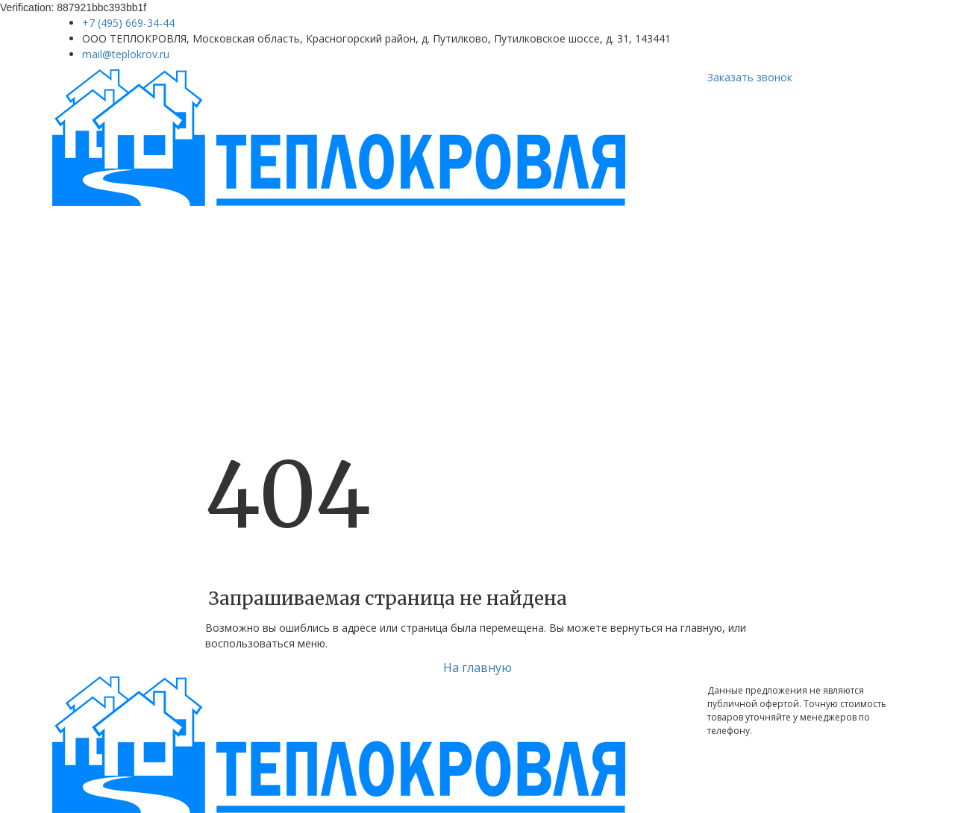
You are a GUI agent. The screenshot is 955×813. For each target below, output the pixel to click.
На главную (477, 667)
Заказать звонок (749, 77)
